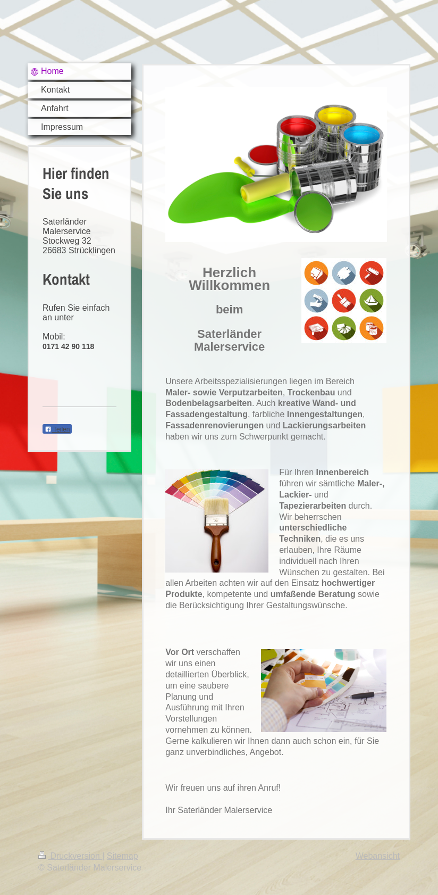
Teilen (57, 429)
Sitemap (122, 855)
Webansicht (378, 855)
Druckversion (70, 855)
